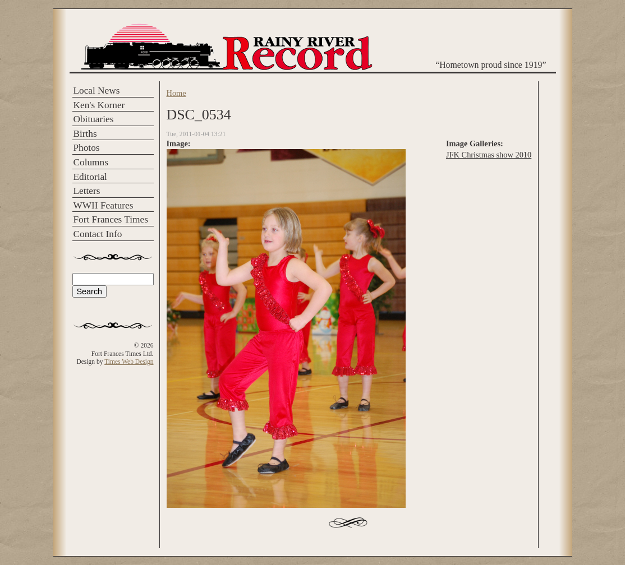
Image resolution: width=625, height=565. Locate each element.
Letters (86, 191)
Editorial (90, 177)
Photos (86, 147)
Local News (96, 90)
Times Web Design (128, 361)
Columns (90, 162)
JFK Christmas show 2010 (488, 154)
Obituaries (93, 119)
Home (176, 93)
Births (85, 133)
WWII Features (103, 205)
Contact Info (97, 234)
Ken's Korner (99, 105)
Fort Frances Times (110, 219)
